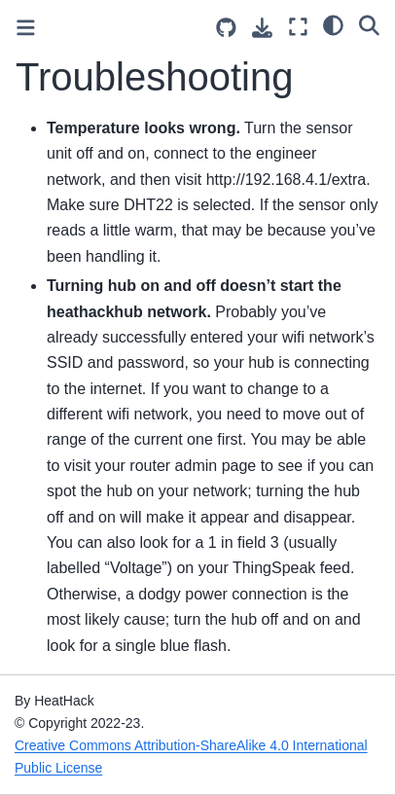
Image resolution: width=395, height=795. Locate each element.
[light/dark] (333, 24)
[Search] (369, 24)
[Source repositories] (226, 28)
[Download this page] (262, 28)
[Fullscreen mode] (298, 27)
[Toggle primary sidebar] (26, 28)
